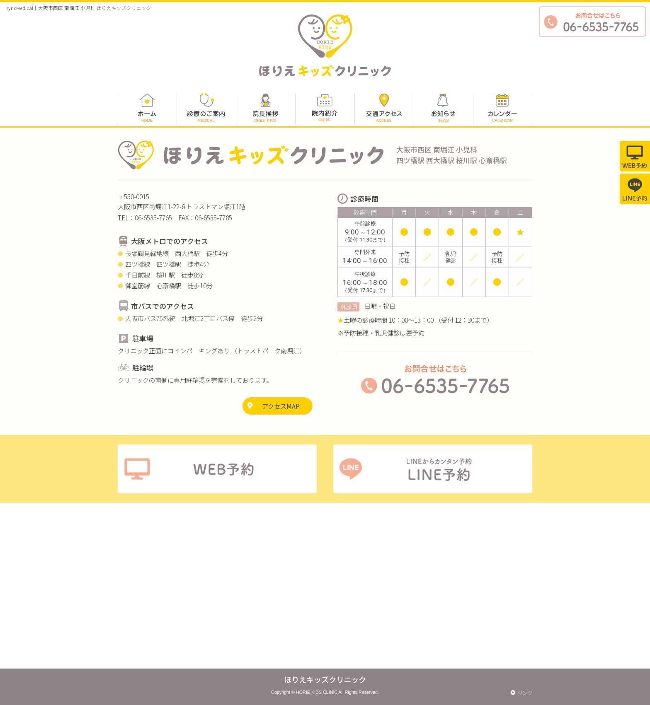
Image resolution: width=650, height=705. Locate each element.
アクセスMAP (281, 405)
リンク (524, 693)
